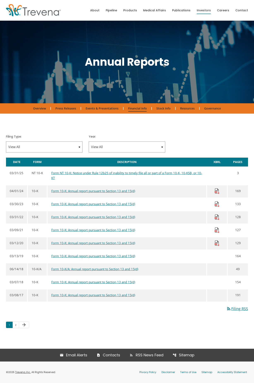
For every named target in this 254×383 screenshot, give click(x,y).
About (94, 10)
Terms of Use (188, 372)
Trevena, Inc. (23, 372)
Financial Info (137, 108)
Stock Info (163, 108)
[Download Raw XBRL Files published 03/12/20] (217, 243)
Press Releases (65, 108)
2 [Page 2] (17, 324)
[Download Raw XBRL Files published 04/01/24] (217, 191)
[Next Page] (24, 325)
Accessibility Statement (232, 372)
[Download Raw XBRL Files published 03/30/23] (217, 204)
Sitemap (186, 355)
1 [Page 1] (10, 324)
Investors (204, 10)
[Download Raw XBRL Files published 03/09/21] (217, 230)
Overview (39, 108)
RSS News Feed (149, 355)
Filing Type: (14, 136)
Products (130, 10)
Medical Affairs (154, 10)
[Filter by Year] (127, 147)
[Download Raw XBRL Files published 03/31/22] (217, 217)
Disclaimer (168, 372)
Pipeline (111, 10)
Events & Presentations (102, 108)
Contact (241, 10)
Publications (181, 10)
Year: (92, 136)
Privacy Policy (147, 372)
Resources (187, 108)
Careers (223, 10)
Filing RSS (237, 308)
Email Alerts (76, 355)
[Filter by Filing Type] (44, 147)
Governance (212, 108)
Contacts (111, 355)
